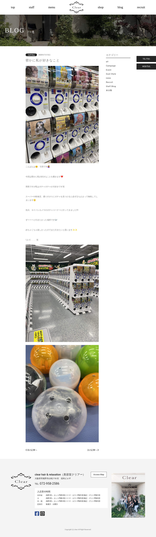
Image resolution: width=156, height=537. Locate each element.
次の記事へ (93, 450)
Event (108, 70)
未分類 (109, 90)
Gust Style (111, 74)
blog (120, 7)
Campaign (111, 66)
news (108, 78)
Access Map (98, 474)
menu (51, 7)
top (13, 7)
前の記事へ (31, 450)
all (107, 62)
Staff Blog (111, 86)
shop (101, 7)
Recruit (109, 82)
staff (31, 7)
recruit (141, 7)
